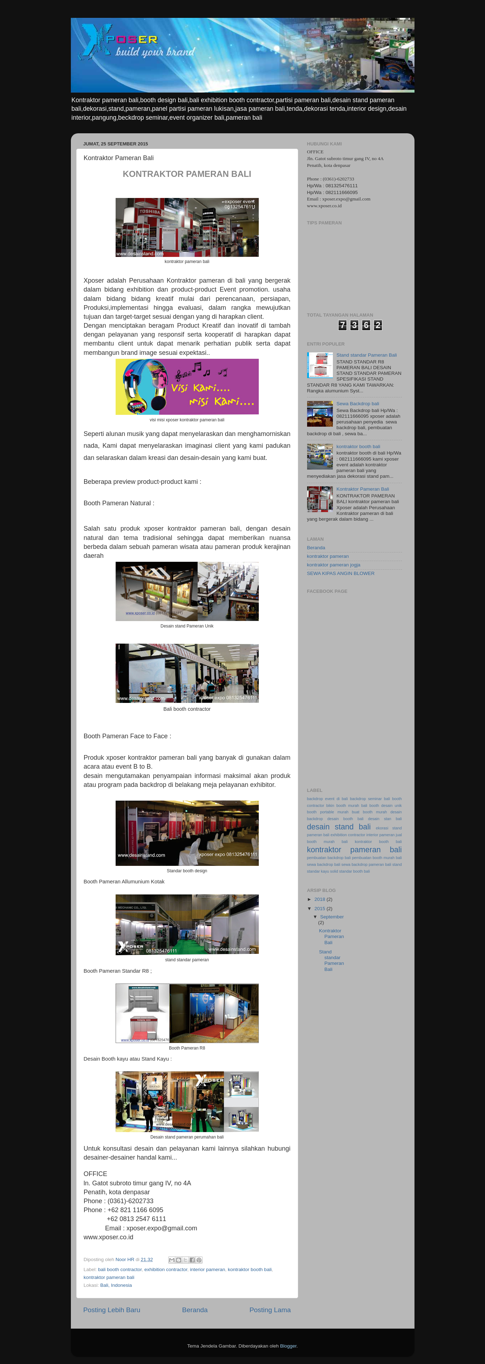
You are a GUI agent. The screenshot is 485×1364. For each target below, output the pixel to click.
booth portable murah (328, 812)
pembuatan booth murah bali (377, 857)
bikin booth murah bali (346, 805)
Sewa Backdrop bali (357, 403)
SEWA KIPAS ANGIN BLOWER (341, 573)
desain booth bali (346, 819)
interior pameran (207, 1269)
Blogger (288, 1346)
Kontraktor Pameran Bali (362, 489)
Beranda (195, 1310)
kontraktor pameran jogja (333, 564)
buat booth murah (369, 812)
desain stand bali (339, 826)
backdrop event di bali (327, 799)
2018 (320, 899)
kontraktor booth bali (250, 1269)
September (332, 916)
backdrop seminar (366, 799)
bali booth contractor (120, 1269)
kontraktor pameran (328, 556)
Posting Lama (270, 1310)
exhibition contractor (165, 1269)
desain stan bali (385, 819)
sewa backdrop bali (323, 864)
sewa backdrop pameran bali (366, 864)
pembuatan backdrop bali (329, 857)
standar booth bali (354, 871)
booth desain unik (385, 805)
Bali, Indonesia (116, 1285)
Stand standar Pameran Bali (366, 355)
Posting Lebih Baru (112, 1310)
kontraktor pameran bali (109, 1277)
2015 (320, 908)
